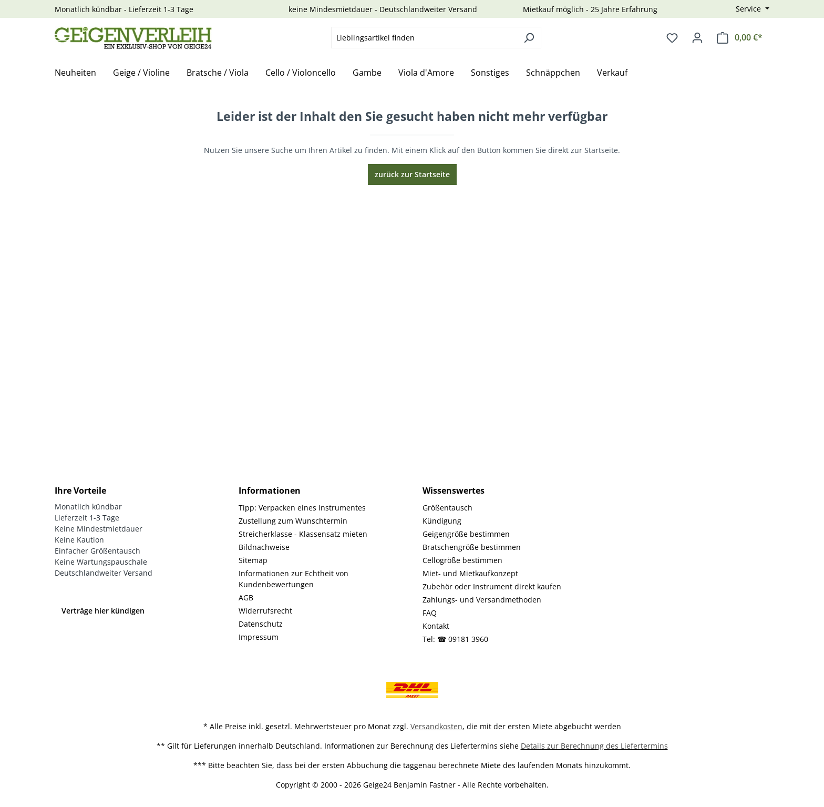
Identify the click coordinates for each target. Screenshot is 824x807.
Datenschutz (261, 624)
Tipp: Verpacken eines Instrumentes (302, 508)
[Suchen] (529, 37)
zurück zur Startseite (412, 174)
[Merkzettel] (672, 37)
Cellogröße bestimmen (462, 560)
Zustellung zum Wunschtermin (293, 521)
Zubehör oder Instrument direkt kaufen (492, 586)
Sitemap (253, 560)
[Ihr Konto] (697, 37)
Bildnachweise (264, 547)
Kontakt (436, 626)
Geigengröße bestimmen (466, 534)
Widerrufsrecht (265, 611)
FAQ (430, 613)
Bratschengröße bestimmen (472, 547)
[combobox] (424, 37)
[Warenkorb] (739, 37)
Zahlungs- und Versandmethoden (482, 600)
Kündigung (442, 521)
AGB (246, 597)
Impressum (259, 637)
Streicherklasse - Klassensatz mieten (303, 534)
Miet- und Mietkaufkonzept (470, 573)
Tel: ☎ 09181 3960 (455, 639)
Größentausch (447, 508)
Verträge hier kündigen (103, 611)
